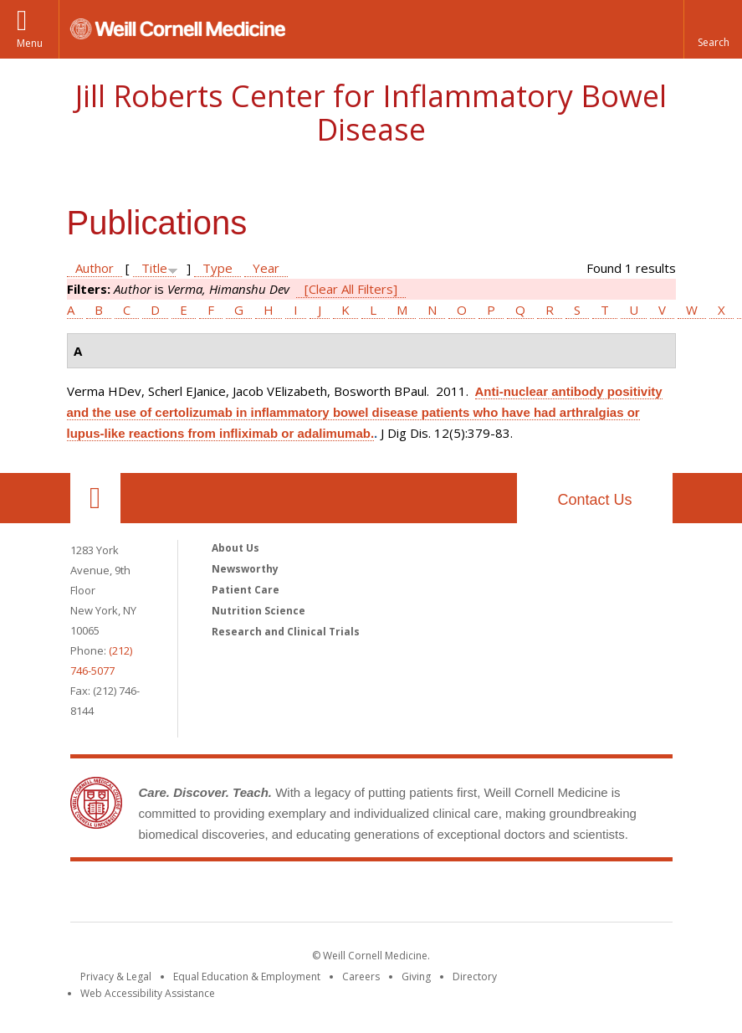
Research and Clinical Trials (286, 631)
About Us (235, 548)
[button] (712, 29)
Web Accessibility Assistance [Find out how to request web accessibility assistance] (147, 993)
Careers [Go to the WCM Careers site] (361, 976)
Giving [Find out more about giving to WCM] (416, 976)
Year (266, 268)
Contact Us (594, 499)
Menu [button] (30, 43)
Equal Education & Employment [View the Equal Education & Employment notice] (246, 976)
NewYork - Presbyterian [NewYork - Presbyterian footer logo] (510, 895)
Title (154, 268)
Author (94, 268)
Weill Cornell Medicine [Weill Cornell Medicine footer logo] (248, 895)
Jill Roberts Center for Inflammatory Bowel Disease (371, 112)
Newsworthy (245, 569)
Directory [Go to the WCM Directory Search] (475, 976)
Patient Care (245, 590)
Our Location (95, 498)
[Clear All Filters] (350, 288)
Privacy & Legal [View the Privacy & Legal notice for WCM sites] (115, 976)
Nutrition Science (258, 611)
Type (217, 268)
